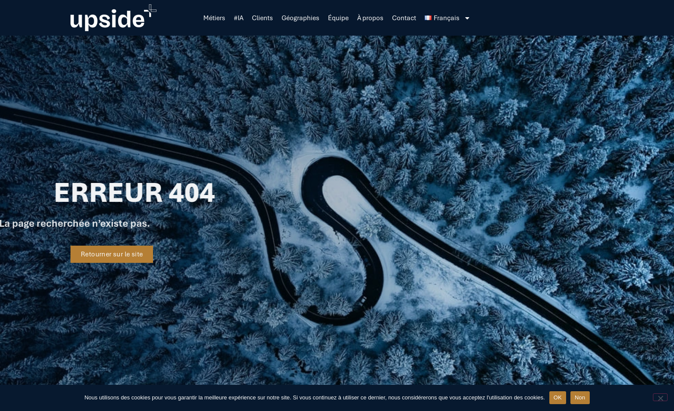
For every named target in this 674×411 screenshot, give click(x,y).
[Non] (660, 397)
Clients (262, 18)
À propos (370, 18)
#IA (238, 18)
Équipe (338, 18)
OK (558, 397)
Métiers (214, 18)
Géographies (300, 18)
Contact (404, 18)
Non (580, 397)
